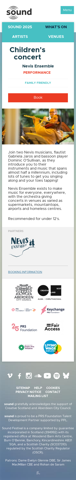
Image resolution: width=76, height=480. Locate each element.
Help (38, 388)
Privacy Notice (28, 392)
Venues (56, 37)
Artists (20, 37)
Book (38, 98)
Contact (52, 392)
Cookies (53, 388)
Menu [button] (67, 10)
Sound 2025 (20, 27)
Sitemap (23, 388)
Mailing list (38, 396)
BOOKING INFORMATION (25, 272)
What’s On (56, 27)
